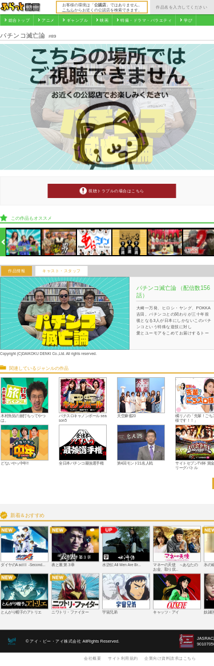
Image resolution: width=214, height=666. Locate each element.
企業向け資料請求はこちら (170, 658)
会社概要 (92, 658)
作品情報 (16, 271)
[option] (23, 242)
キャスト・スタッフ (61, 271)
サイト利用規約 (123, 658)
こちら (68, 9)
